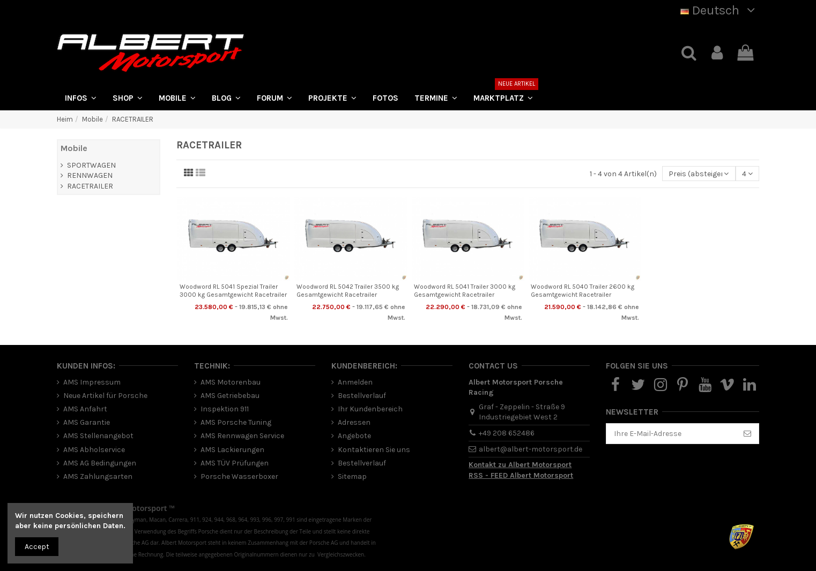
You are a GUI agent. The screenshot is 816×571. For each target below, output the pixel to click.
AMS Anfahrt (85, 409)
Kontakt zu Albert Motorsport (520, 464)
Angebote (354, 435)
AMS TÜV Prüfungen (235, 463)
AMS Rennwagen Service (242, 435)
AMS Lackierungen (232, 449)
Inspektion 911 (225, 409)
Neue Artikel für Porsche (105, 395)
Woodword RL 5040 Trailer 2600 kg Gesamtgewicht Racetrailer (582, 290)
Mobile (74, 148)
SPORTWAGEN (91, 165)
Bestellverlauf (362, 395)
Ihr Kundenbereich (370, 409)
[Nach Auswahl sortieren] (698, 174)
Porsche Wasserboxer (239, 476)
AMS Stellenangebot (98, 435)
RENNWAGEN (90, 175)
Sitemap (352, 476)
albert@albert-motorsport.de (530, 449)
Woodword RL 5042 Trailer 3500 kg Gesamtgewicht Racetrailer (347, 290)
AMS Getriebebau (230, 395)
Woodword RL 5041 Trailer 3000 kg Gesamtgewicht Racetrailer (464, 290)
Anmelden (355, 382)
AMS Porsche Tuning (236, 422)
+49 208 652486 (507, 433)
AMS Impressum (92, 382)
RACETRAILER (90, 186)
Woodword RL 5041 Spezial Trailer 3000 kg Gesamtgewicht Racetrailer (233, 290)
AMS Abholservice (94, 449)
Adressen (354, 422)
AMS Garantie (86, 422)
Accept (37, 546)
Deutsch (719, 10)
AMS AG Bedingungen (99, 463)
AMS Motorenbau (231, 382)
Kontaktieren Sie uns (374, 449)
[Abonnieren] (747, 434)
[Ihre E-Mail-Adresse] (671, 434)
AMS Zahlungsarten (97, 476)
